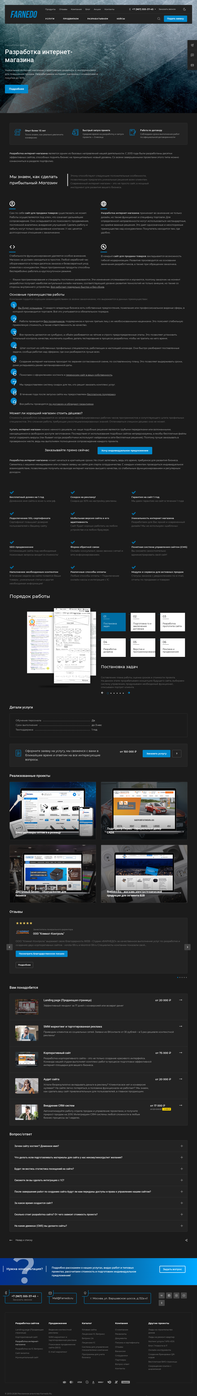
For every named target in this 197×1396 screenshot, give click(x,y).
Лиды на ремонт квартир (161, 1337)
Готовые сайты (89, 1329)
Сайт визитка (22, 1353)
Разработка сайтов (27, 1323)
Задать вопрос (172, 1269)
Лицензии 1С (88, 1342)
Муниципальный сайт (26, 1357)
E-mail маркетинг (58, 1352)
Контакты (120, 1368)
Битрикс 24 (88, 1338)
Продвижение (58, 1323)
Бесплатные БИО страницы (162, 1361)
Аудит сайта (51, 1079)
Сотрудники (121, 1355)
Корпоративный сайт (57, 1052)
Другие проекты (158, 1323)
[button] (103, 693)
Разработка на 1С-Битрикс (29, 1348)
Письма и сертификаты (127, 1342)
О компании (121, 1329)
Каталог (87, 1323)
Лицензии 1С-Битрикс (93, 1334)
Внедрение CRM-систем (59, 1105)
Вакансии (120, 1351)
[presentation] (9, 950)
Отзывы (119, 1347)
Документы (121, 1338)
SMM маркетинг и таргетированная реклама (73, 1026)
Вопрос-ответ (122, 1364)
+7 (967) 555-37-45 (142, 9)
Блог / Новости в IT (157, 1345)
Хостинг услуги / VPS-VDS (161, 1341)
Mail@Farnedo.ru (62, 1298)
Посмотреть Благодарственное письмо (41, 953)
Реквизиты (121, 1334)
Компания (121, 1323)
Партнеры (120, 1360)
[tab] (113, 622)
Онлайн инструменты (159, 1350)
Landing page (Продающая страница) (68, 1000)
